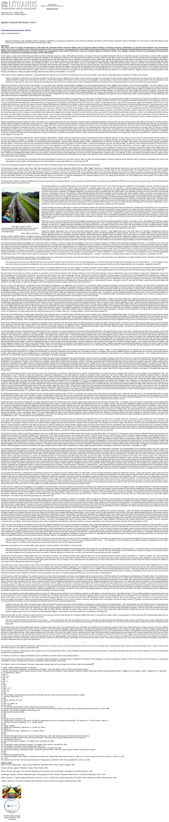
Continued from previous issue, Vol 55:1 (15, 30)
